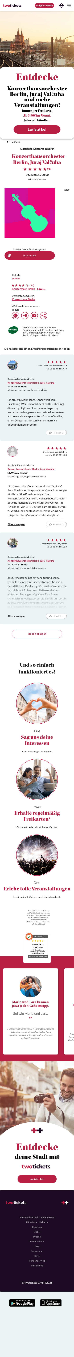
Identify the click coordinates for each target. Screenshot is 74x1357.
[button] (61, 5)
